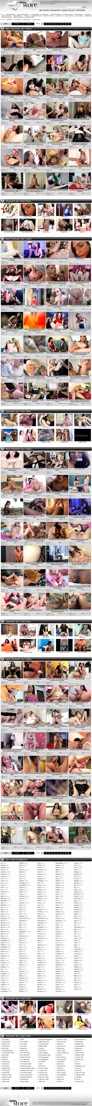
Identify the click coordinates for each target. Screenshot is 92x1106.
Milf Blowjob (89, 15)
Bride (2, 958)
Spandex (76, 881)
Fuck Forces (27, 426)
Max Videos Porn (80, 1039)
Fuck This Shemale (9, 1028)
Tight (75, 929)
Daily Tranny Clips (46, 1013)
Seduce (58, 984)
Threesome (77, 927)
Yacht (75, 984)
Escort (21, 949)
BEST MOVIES (44, 10)
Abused (3, 865)
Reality (58, 962)
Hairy (38, 907)
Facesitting (22, 958)
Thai (75, 925)
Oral (57, 905)
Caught (3, 982)
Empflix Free (60, 1048)
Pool (57, 938)
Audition (3, 892)
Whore (76, 976)
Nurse (57, 894)
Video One (42, 1081)
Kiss (38, 956)
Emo (20, 945)
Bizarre (3, 934)
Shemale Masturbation (23, 14)
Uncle (75, 947)
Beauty (3, 914)
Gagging (39, 878)
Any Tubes (46, 636)
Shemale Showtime (46, 1028)
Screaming (59, 980)
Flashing (21, 989)
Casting (3, 980)
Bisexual (3, 931)
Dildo (20, 925)
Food (38, 863)
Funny (39, 876)
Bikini (2, 929)
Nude (57, 892)
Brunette (3, 962)
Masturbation (59, 863)
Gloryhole (40, 896)
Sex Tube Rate (82, 651)
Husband (39, 929)
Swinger (76, 911)
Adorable (3, 867)
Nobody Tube (79, 1059)
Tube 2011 (79, 1070)
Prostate (58, 951)
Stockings (76, 894)
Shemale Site (64, 1028)
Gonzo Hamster (61, 1059)
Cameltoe (3, 973)
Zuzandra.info (61, 1066)
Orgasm (58, 907)
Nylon (57, 896)
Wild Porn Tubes (27, 441)
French (39, 872)
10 (67, 23)
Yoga (75, 987)
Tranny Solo (88, 14)
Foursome (40, 869)
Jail (38, 942)
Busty (2, 971)
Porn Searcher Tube (27, 231)
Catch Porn (60, 1077)
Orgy (57, 909)
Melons (58, 867)
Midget (57, 869)
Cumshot (21, 903)
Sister (75, 865)
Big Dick (3, 925)
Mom (57, 876)
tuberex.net (82, 636)
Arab (2, 885)
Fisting (21, 984)
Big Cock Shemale (7, 15)
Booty (2, 953)
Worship (76, 982)
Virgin (75, 962)
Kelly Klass (10, 19)
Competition (22, 883)
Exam (20, 951)
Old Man (58, 903)
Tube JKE (60, 1044)
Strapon (76, 896)
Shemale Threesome (49, 15)
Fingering (21, 978)
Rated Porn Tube (64, 651)
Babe (2, 896)
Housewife (40, 922)
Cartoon (3, 976)
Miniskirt (58, 874)
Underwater (77, 949)
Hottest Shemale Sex (27, 1028)
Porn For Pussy (43, 1068)
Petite (57, 929)
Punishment (59, 958)
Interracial (40, 938)
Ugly (75, 945)
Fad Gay (41, 1048)
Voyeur (76, 964)
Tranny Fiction (82, 1028)
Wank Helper (79, 1041)
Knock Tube (9, 651)
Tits (75, 934)
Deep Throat (22, 918)
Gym (38, 905)
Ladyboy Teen (59, 15)
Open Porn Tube (43, 1077)
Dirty (20, 927)
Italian (39, 940)
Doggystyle (22, 931)
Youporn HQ (64, 441)
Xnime (41, 1064)
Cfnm (2, 987)
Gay (38, 883)
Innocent (39, 934)
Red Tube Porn (61, 1057)
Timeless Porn (61, 1070)
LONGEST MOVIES (68, 10)
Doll (20, 934)
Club (20, 874)
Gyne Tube (46, 231)
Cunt (20, 905)
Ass (2, 889)
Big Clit (3, 920)
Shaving (58, 989)
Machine (39, 984)
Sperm (76, 885)
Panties (58, 918)
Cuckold (21, 898)
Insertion (39, 936)
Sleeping (76, 872)
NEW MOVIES (55, 10)
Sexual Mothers (80, 1046)
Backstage (4, 900)
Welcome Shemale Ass (45, 1039)
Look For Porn (61, 1046)
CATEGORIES (80, 10)
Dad (20, 911)
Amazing (3, 874)
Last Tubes (82, 216)
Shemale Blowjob (11, 14)
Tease (75, 920)
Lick (38, 978)
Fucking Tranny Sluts (82, 1013)
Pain (57, 916)
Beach (2, 911)
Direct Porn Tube (62, 1039)
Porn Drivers (46, 426)
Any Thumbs (27, 636)
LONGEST (28, 23)
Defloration (22, 920)
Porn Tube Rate (27, 651)
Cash (2, 978)
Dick (20, 922)
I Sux (77, 1061)
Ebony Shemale (70, 15)
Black (2, 936)
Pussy (57, 960)
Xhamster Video (80, 1075)
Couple (21, 892)
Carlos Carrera (36, 19)
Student (76, 903)
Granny (39, 900)
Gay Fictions (42, 1050)
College (21, 881)
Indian (39, 931)
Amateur (3, 872)
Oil (56, 900)
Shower (76, 863)
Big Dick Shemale (36, 15)
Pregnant (58, 945)
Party (57, 922)
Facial (20, 960)
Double (21, 938)
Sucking (76, 905)
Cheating (3, 989)
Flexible (21, 991)
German (39, 885)
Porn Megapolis (43, 1059)
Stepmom (76, 892)
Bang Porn (64, 231)
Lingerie (39, 980)
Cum (20, 900)
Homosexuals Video (44, 1055)
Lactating (40, 962)
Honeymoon (40, 920)
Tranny (76, 938)
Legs (38, 973)
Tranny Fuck (27, 15)
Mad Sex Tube (80, 1055)
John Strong (18, 19)
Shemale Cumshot (67, 14)
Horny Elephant (61, 1075)
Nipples (58, 889)
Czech (21, 909)
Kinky (38, 953)
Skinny (76, 867)
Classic (21, 865)
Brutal (2, 964)
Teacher (76, 918)
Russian (58, 976)
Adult (9, 636)
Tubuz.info (60, 1068)
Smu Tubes (9, 216)
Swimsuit (76, 909)
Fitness (21, 987)
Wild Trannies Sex (44, 1041)
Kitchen (39, 958)
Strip (75, 900)
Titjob (75, 931)
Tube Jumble (82, 426)
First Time (22, 980)
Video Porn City (80, 1053)
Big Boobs (4, 918)
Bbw (2, 907)
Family (21, 962)
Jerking (39, 949)
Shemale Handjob (18, 17)
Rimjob (58, 973)
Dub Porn (82, 231)
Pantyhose (59, 920)
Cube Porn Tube (80, 1072)
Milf (57, 872)
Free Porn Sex (43, 1072)
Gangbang (40, 881)
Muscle (58, 885)
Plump (57, 936)
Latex (38, 967)
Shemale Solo (44, 14)
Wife (75, 978)
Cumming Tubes (43, 1044)
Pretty (57, 947)
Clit (20, 867)
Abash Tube (82, 441)
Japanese (40, 945)
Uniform (76, 951)
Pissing (58, 934)
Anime (2, 881)
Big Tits (3, 927)
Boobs (2, 951)
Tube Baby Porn (9, 1013)
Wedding (76, 971)
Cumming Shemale (27, 1013)
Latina (39, 969)
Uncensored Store (9, 231)
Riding (57, 971)
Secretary (58, 982)
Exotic (20, 953)
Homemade (40, 918)
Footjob (39, 865)
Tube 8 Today (61, 1050)
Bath (2, 903)
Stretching (77, 898)
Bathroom (3, 905)
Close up (21, 869)
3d (1, 863)
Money (57, 878)
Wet (75, 973)
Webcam (76, 969)
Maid (38, 987)
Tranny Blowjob (35, 14)
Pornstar (58, 940)
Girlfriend (40, 889)
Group (39, 903)
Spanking (76, 883)
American (3, 876)
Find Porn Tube (43, 1075)
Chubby (21, 863)
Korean (39, 960)
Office (57, 898)
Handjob (39, 909)
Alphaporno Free (80, 1066)
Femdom (21, 971)
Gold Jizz (60, 1081)
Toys (75, 936)
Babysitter (3, 898)
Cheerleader (4, 991)
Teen (75, 922)
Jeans (39, 947)
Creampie (22, 896)
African (3, 869)
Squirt (75, 889)
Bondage (3, 949)
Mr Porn (59, 1055)
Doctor (21, 929)
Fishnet (21, 982)
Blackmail (3, 938)
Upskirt (76, 956)
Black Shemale (17, 15)
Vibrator (76, 958)
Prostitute (58, 953)
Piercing (58, 931)
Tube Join (78, 1068)
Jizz (38, 951)
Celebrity (3, 984)
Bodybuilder (4, 947)
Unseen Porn (9, 441)
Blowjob (3, 945)
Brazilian (3, 956)
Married (39, 989)
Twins (75, 942)
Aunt (2, 894)
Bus (2, 969)
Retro (57, 967)
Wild (75, 980)
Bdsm (2, 909)
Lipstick (39, 982)
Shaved (58, 987)
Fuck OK (78, 1064)
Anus (2, 883)
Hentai (39, 914)
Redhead (58, 964)
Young (75, 989)
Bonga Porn (79, 1048)
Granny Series (27, 216)
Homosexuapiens (44, 1057)
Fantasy (21, 964)
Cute (20, 907)
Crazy (20, 894)
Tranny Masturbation (56, 14)
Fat (20, 967)
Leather (39, 971)
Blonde (3, 942)
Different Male (43, 1046)
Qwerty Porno (64, 426)
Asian (2, 887)
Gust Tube (64, 636)
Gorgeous (40, 898)
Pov (57, 942)
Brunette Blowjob (30, 17)
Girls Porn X (42, 1066)
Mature (58, 865)
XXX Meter (42, 1061)
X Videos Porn (43, 1070)
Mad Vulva (79, 1050)
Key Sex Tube (80, 1057)
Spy (75, 887)
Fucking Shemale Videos (64, 1013)
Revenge (58, 969)
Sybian (76, 914)
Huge (38, 925)
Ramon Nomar (27, 19)
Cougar (21, 889)
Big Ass (3, 916)
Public (57, 956)
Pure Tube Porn (46, 651)
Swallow (76, 907)
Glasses (39, 894)
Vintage (76, 960)
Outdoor (58, 914)
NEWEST (17, 23)
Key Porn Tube (61, 1041)
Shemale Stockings (7, 17)
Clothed (21, 872)
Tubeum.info (60, 1061)
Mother (58, 883)
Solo (75, 876)
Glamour (39, 892)
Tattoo (75, 916)
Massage (40, 991)
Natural (58, 887)
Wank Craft (60, 1079)
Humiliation (40, 927)
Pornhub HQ (9, 426)
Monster (58, 881)
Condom (21, 887)
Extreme (21, 956)
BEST (5, 23)
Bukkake (3, 967)
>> (70, 23)
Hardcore (40, 911)
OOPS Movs (64, 216)
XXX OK (78, 1079)
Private (58, 949)
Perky (57, 927)
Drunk (20, 940)
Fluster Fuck (46, 216)
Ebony (21, 942)
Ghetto (39, 887)
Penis (57, 925)
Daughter (21, 916)
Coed (20, 878)
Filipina (21, 976)
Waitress (76, 967)
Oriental (58, 911)
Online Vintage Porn (63, 1053)
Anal (2, 878)
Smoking (76, 874)
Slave (75, 869)
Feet (20, 969)
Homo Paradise (43, 1053)
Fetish (20, 973)
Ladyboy (39, 964)
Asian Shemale (78, 14)
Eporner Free (80, 1081)
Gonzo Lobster (61, 1072)
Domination (22, 936)
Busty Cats (60, 1064)
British (2, 960)
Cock (20, 876)
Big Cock (3, 922)
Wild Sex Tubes (46, 441)
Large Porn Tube (43, 1079)
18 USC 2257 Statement (75, 1104)
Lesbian (39, 976)
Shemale (58, 991)
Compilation (22, 885)
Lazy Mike (78, 1077)
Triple (75, 940)
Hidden (39, 916)
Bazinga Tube (79, 1044)
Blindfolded (4, 940)
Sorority (76, 878)
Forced (39, 867)
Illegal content (84, 1104)
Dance (21, 914)
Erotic (20, 947)
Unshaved (77, 953)
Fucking (39, 874)
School (58, 978)
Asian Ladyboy (79, 15)
